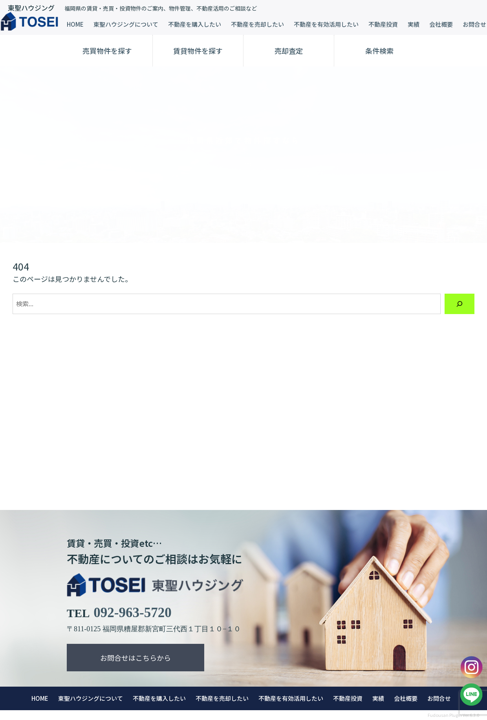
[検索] (459, 304)
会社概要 (441, 24)
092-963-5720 (132, 612)
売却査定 (289, 51)
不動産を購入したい (194, 24)
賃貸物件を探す (198, 51)
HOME (75, 24)
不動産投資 (383, 24)
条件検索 (379, 51)
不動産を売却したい (257, 24)
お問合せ (474, 24)
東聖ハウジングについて (125, 24)
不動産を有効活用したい (326, 24)
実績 (413, 24)
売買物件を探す (107, 51)
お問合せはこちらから (135, 657)
